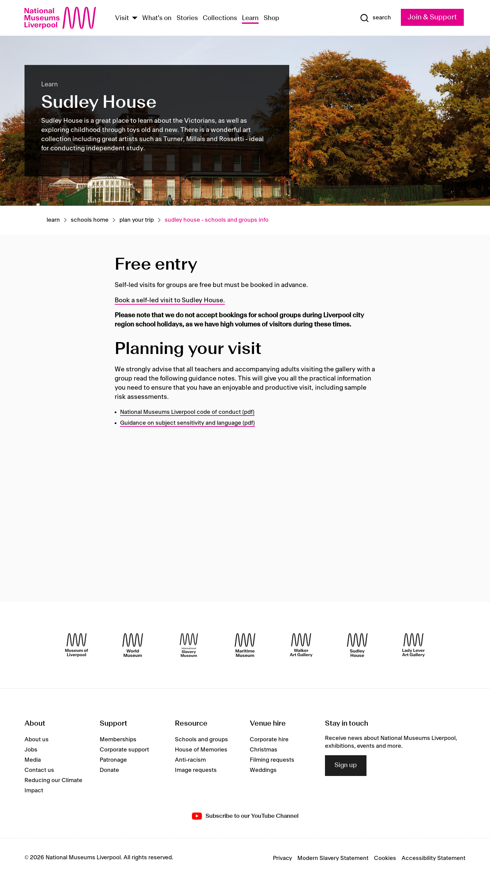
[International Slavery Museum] (189, 645)
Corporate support (124, 750)
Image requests (196, 770)
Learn (250, 18)
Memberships (118, 740)
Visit (122, 18)
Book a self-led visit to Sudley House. (170, 300)
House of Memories (201, 750)
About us (36, 740)
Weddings (263, 770)
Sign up (345, 765)
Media (32, 760)
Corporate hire (269, 740)
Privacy (282, 858)
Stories (187, 18)
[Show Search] (375, 18)
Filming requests (272, 760)
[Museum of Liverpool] (76, 645)
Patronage (113, 760)
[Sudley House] (357, 645)
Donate (109, 770)
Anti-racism (190, 760)
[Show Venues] (134, 18)
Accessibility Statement (434, 858)
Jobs (30, 750)
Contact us (39, 770)
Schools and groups (201, 740)
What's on (157, 18)
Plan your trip (136, 220)
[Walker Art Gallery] (301, 645)
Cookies (385, 858)
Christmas (263, 750)
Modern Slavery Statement (333, 858)
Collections (220, 18)
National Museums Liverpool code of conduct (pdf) (187, 412)
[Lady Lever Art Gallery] (413, 645)
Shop (271, 18)
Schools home (90, 220)
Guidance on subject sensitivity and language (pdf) (187, 423)
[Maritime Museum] (245, 645)
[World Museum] (132, 645)
